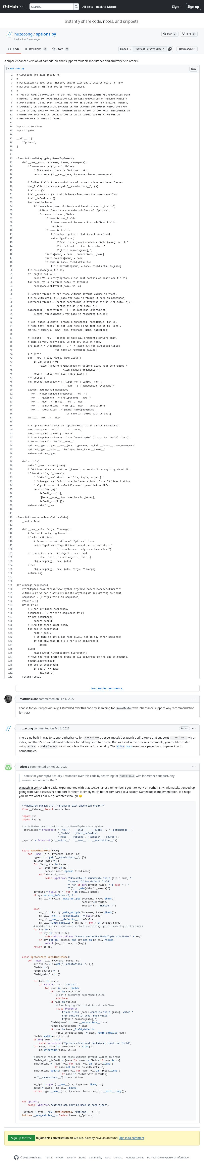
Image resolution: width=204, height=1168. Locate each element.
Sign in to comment (131, 1138)
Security (71, 1157)
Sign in (177, 6)
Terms (48, 1157)
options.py (46, 34)
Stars (60, 49)
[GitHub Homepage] (16, 1157)
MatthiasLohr (29, 699)
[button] (170, 49)
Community (95, 1157)
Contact (118, 1157)
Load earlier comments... (107, 688)
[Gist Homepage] (14, 6)
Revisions (36, 49)
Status (82, 1157)
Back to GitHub (106, 7)
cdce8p (24, 766)
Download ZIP (187, 49)
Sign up (193, 6)
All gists (87, 7)
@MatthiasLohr (29, 787)
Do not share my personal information (168, 1157)
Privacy (60, 1157)
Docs (108, 1157)
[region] (102, 376)
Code (14, 49)
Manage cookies (135, 1157)
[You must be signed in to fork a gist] (189, 34)
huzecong (23, 34)
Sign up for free (21, 1138)
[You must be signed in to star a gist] (169, 34)
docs (124, 746)
